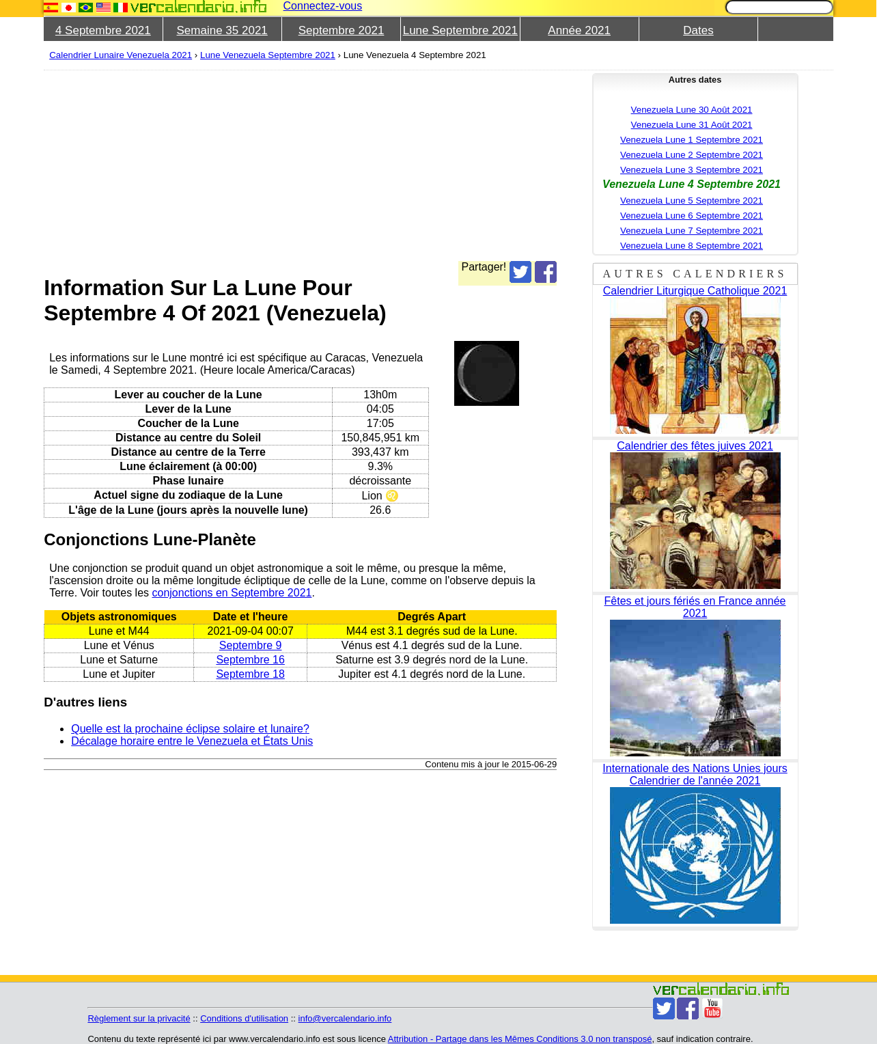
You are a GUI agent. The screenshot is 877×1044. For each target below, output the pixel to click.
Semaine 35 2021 (222, 30)
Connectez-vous (323, 6)
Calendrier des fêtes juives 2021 (695, 446)
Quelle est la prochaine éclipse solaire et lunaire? (190, 728)
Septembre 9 (250, 645)
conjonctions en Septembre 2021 (231, 593)
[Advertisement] (453, 165)
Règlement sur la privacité (138, 1018)
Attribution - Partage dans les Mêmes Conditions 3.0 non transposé (520, 1039)
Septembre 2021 (341, 30)
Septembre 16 (250, 659)
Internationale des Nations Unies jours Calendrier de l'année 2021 (694, 774)
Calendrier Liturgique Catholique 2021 (695, 291)
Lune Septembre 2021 (460, 30)
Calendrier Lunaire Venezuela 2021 (120, 55)
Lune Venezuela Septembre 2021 (267, 55)
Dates (698, 30)
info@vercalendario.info (345, 1018)
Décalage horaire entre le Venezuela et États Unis (192, 741)
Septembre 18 (250, 674)
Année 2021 (579, 30)
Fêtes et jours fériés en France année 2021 (695, 607)
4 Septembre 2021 (103, 30)
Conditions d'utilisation (244, 1018)
